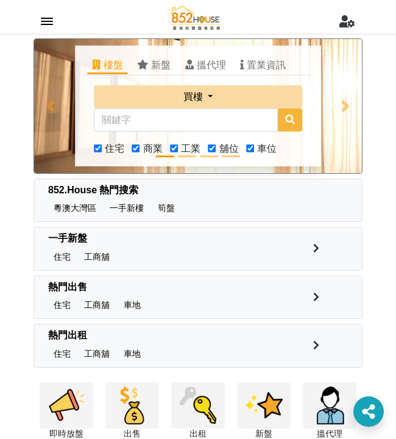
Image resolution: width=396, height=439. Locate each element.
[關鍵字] (186, 120)
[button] (50, 106)
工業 (190, 148)
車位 (267, 148)
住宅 (114, 148)
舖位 (229, 148)
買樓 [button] (194, 96)
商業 (153, 148)
